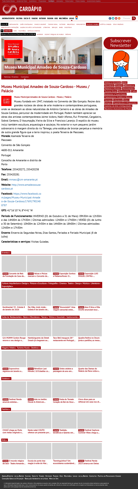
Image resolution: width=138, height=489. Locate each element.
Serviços (108, 100)
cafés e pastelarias (26, 24)
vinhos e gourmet (40, 24)
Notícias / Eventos (11, 77)
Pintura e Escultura (39, 283)
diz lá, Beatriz (19, 476)
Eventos (6, 252)
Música (86, 283)
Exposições (7, 286)
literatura (46, 27)
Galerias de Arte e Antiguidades (118, 106)
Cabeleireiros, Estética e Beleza (118, 97)
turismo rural (53, 24)
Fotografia (53, 283)
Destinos (35, 347)
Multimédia (63, 18)
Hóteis (12, 347)
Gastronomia (72, 317)
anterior (40, 34)
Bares (124, 82)
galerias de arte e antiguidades (30, 27)
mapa (15, 31)
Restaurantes (16, 317)
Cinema (63, 283)
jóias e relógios (118, 24)
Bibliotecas (129, 85)
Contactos (25, 77)
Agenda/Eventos (8, 18)
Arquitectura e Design (19, 283)
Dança (78, 283)
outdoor (62, 24)
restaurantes (13, 24)
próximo (68, 34)
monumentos (80, 24)
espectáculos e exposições (9, 27)
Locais (71, 18)
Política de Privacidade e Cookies (109, 476)
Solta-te (27, 18)
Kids (56, 18)
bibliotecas (71, 24)
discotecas (68, 27)
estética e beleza (105, 24)
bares (61, 27)
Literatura (96, 283)
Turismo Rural (24, 347)
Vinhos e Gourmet (57, 317)
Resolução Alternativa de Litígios (36, 478)
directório (8, 31)
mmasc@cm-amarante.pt (23, 179)
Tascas (44, 317)
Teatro (71, 283)
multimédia (22, 31)
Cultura (19, 18)
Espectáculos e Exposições (125, 103)
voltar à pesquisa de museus (54, 34)
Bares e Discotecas (32, 317)
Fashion (50, 18)
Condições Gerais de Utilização (12, 478)
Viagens (35, 18)
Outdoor (42, 18)
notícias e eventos (34, 31)
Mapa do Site (53, 478)
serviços (54, 27)
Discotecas (109, 85)
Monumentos (128, 88)
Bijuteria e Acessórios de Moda (118, 108)
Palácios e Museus (113, 88)
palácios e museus (92, 24)
